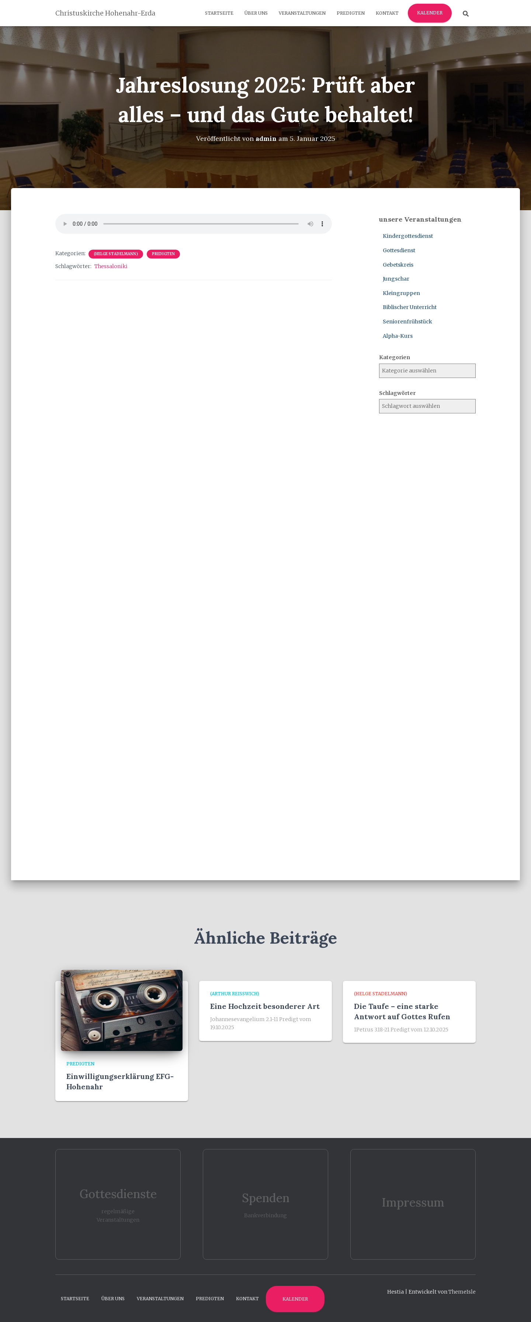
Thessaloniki (111, 266)
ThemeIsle (462, 1291)
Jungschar (396, 278)
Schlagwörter (397, 392)
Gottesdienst (399, 250)
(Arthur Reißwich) (234, 993)
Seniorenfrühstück (407, 321)
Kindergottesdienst (408, 236)
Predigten (351, 13)
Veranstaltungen (302, 13)
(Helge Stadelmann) (116, 253)
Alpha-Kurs (398, 335)
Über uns (256, 13)
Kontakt (387, 13)
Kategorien (394, 357)
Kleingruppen (401, 292)
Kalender (429, 12)
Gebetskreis (398, 264)
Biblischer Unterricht (410, 307)
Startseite (219, 13)
